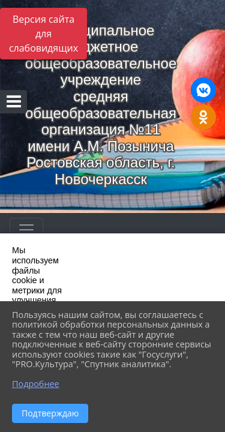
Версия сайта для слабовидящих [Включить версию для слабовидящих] (43, 34)
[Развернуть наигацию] (26, 230)
